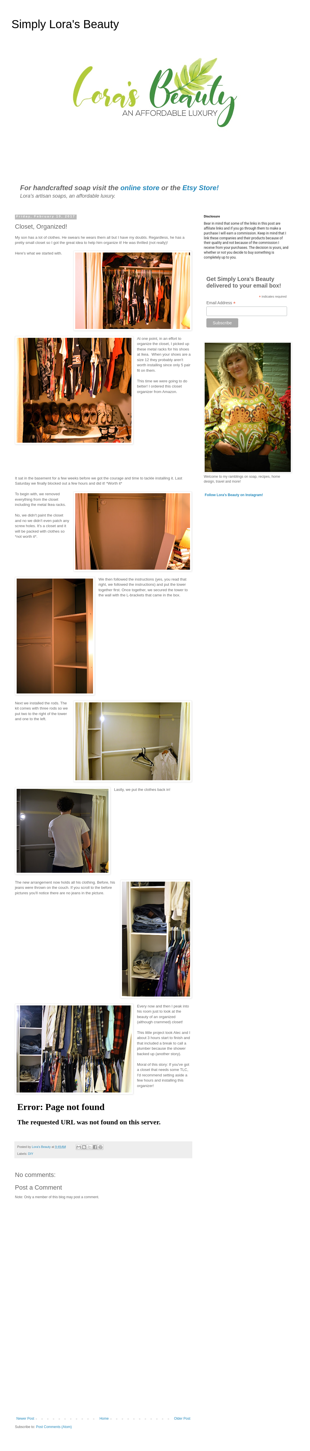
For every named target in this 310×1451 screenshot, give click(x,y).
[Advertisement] (103, 1369)
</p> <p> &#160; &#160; (154, 434)
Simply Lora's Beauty (65, 24)
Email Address (221, 303)
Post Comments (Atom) (54, 1427)
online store (139, 188)
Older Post (182, 1419)
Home (104, 1419)
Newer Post (25, 1419)
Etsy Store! (200, 188)
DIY (30, 1153)
